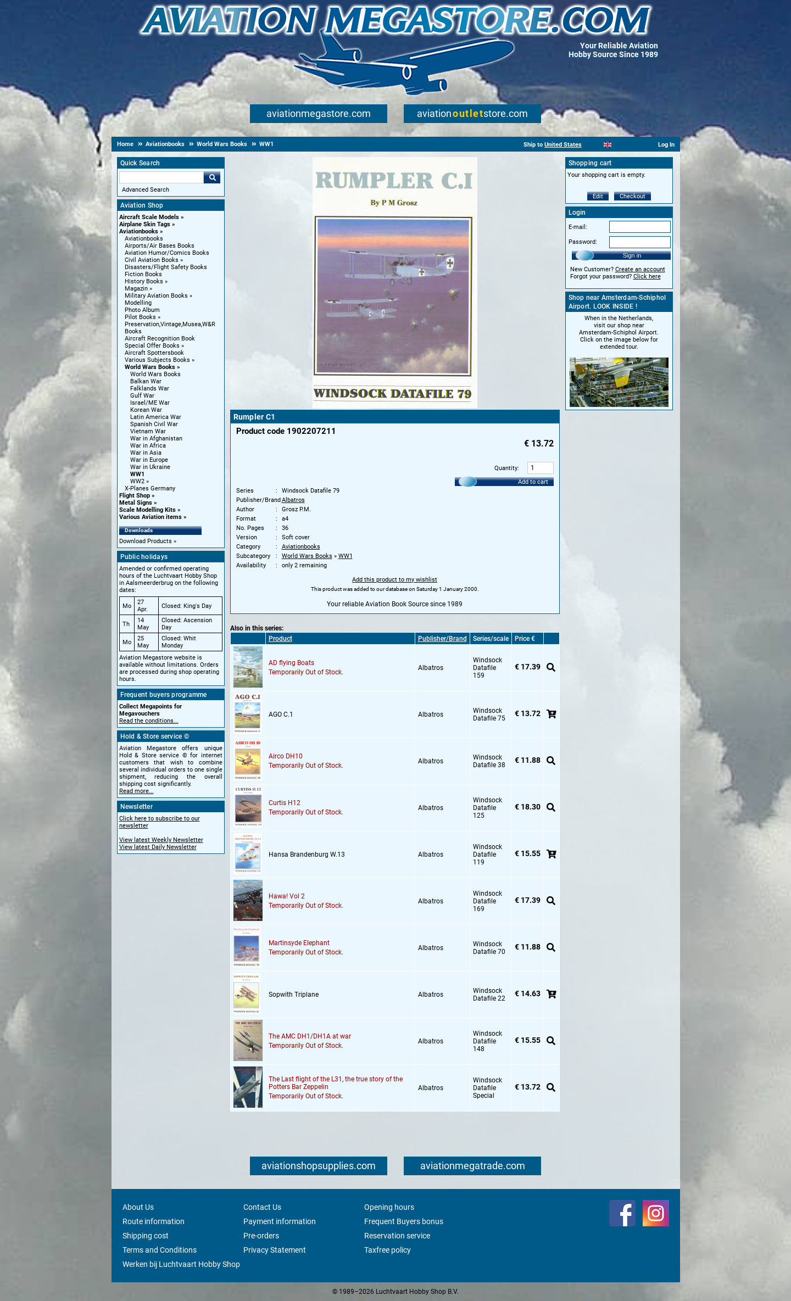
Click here (647, 276)
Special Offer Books (152, 345)
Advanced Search (145, 189)
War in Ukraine (150, 467)
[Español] (621, 144)
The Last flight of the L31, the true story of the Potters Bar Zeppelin (336, 1083)
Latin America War (155, 417)
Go (212, 177)
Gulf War (142, 395)
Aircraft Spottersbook (154, 352)
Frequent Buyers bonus (403, 1221)
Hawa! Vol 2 (287, 896)
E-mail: (578, 227)
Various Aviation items (150, 517)
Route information (153, 1221)
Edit (598, 196)
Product (280, 639)
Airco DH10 (286, 756)
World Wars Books (150, 367)
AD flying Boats (291, 663)
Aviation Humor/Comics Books (167, 252)
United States (563, 144)
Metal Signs (135, 502)
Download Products (145, 541)
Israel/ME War (150, 402)
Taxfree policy (387, 1250)
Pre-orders (261, 1235)
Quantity (505, 468)
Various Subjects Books (157, 360)
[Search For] (161, 177)
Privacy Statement (274, 1250)
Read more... (136, 791)
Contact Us (262, 1207)
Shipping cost (145, 1235)
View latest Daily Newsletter (158, 847)
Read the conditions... (149, 720)
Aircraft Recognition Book (160, 338)
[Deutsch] (635, 144)
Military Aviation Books (156, 295)
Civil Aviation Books (152, 260)
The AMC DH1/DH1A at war (310, 1036)
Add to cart (533, 481)
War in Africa (148, 445)
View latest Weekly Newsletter (161, 840)
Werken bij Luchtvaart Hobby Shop (181, 1264)
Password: (583, 241)
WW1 (137, 474)
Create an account (640, 269)
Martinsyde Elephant (299, 943)
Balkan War (145, 381)
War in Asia (145, 452)
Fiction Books (143, 274)
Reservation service (397, 1235)
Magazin (136, 288)
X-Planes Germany (150, 488)
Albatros (293, 500)
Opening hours (389, 1207)
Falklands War (149, 388)
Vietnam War (148, 431)
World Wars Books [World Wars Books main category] (155, 374)
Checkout (632, 196)
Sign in (632, 255)
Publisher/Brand (442, 639)
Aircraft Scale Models (149, 217)
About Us (138, 1207)
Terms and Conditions (159, 1250)
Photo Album (142, 310)
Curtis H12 (284, 803)
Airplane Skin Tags (144, 224)
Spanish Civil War (154, 424)
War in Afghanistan (156, 438)
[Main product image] (395, 406)
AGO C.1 (281, 714)
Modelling (138, 302)
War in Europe (149, 460)
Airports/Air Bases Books (159, 245)
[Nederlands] (594, 144)
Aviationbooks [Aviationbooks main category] (144, 238)
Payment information (279, 1221)
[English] (608, 144)
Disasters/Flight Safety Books (166, 267)
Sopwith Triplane (294, 994)
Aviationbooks (138, 231)
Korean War (146, 410)
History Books (144, 281)
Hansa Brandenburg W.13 (307, 854)
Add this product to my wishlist (394, 579)
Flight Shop (134, 495)
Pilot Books (140, 317)
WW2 (137, 481)
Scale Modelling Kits (147, 509)
